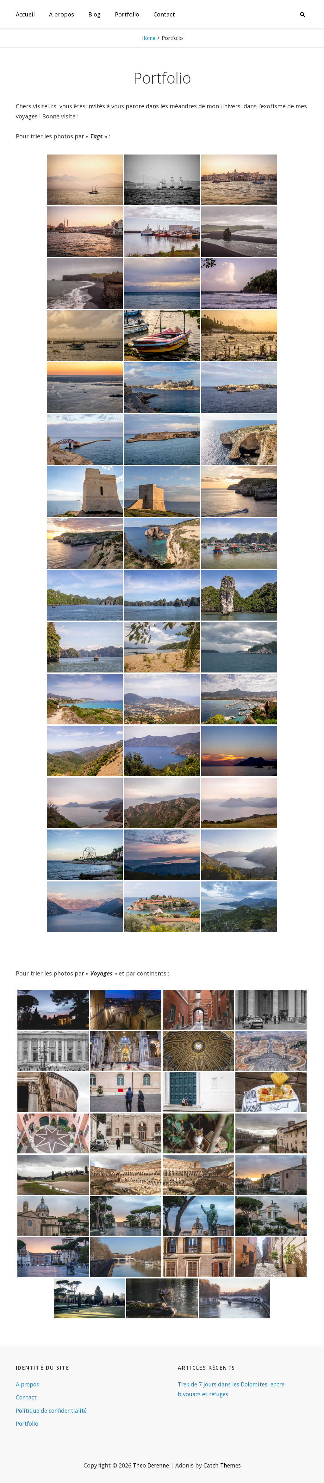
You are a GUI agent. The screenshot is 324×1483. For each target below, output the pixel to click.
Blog (94, 14)
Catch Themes (223, 1465)
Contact (164, 14)
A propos (61, 14)
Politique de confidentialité (53, 1410)
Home (148, 38)
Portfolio (127, 14)
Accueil (25, 14)
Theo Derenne (150, 1465)
